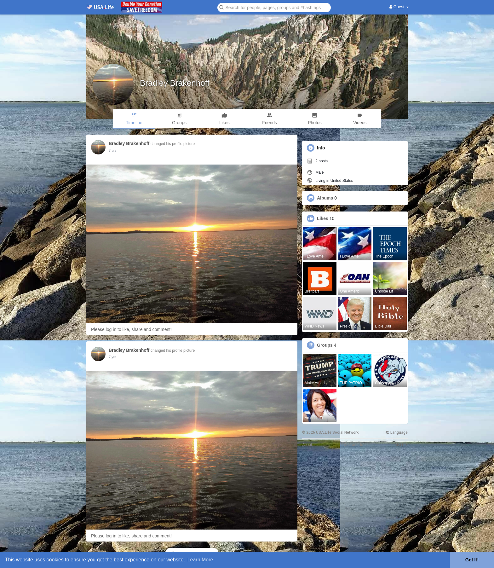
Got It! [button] (472, 559)
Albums (325, 197)
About (307, 445)
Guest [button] (399, 6)
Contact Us (353, 445)
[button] (274, 7)
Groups (325, 345)
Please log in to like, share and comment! (131, 329)
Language (396, 432)
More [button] (401, 444)
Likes (322, 218)
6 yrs (112, 150)
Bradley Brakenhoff (175, 83)
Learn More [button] (200, 559)
